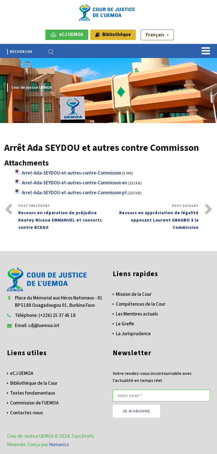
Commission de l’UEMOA (34, 403)
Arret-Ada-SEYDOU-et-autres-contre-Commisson (71, 173)
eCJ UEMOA (66, 34)
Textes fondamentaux (32, 393)
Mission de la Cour (134, 294)
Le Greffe (125, 324)
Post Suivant (153, 217)
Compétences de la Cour (140, 304)
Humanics (59, 444)
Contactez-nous (26, 413)
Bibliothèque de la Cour (33, 383)
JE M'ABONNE (136, 411)
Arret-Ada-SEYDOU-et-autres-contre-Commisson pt (74, 192)
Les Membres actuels (137, 314)
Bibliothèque (113, 34)
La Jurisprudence (133, 333)
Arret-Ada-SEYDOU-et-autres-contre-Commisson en (74, 183)
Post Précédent (63, 217)
